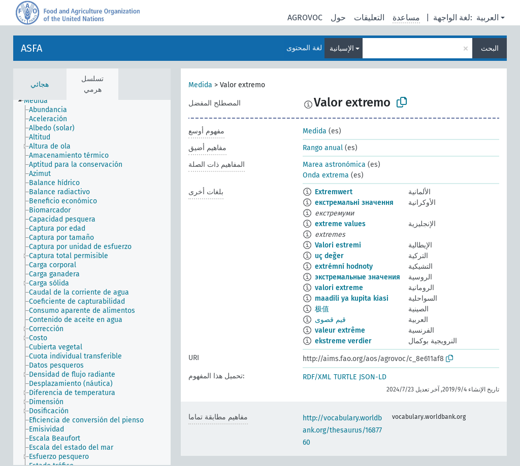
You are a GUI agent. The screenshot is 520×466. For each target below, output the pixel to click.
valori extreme (339, 287)
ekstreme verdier (343, 341)
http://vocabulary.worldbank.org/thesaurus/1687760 (342, 430)
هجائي (39, 84)
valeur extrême (340, 330)
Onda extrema (326, 175)
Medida (200, 85)
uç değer (329, 256)
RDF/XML (317, 377)
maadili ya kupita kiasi (351, 298)
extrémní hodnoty (344, 266)
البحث (490, 48)
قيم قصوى (330, 319)
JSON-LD (372, 377)
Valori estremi (338, 245)
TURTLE (345, 377)
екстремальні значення (354, 202)
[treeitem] (40, 100)
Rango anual (323, 148)
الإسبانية (342, 48)
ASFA (31, 48)
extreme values (340, 224)
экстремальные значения (357, 277)
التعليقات (369, 17)
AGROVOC (304, 17)
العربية (487, 17)
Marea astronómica (334, 164)
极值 (322, 309)
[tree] (92, 282)
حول (338, 17)
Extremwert (333, 192)
